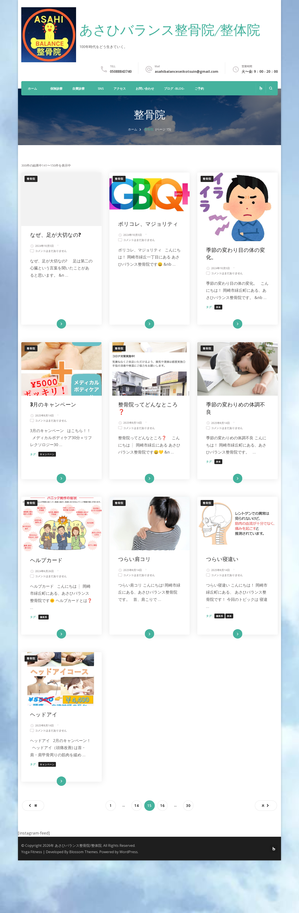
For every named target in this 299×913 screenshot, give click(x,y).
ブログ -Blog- (174, 88)
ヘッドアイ (43, 714)
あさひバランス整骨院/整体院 (169, 31)
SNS (101, 88)
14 (136, 806)
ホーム (32, 88)
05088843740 (121, 71)
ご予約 (199, 88)
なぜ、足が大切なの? (55, 235)
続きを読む (55, 324)
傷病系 (43, 617)
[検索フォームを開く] (271, 88)
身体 (218, 307)
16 (162, 806)
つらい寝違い (222, 559)
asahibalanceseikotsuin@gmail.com (186, 71)
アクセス (120, 88)
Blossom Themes (83, 851)
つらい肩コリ (134, 559)
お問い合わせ (145, 88)
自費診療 (78, 88)
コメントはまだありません (51, 251)
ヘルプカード (46, 560)
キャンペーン (47, 454)
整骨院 (31, 179)
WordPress (128, 851)
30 (188, 806)
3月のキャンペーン (53, 404)
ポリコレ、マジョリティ (148, 224)
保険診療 (56, 88)
